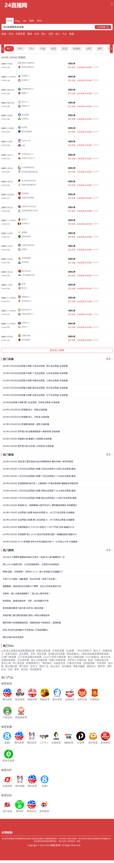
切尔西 (24, 669)
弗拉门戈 (44, 666)
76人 (64, 34)
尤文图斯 (23, 654)
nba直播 (70, 650)
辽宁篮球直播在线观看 (30, 657)
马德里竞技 (59, 663)
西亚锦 (10, 337)
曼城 (90, 660)
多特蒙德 (66, 666)
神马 (39, 20)
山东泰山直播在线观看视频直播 (17, 650)
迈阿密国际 (89, 663)
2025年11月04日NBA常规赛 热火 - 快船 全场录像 (25, 410)
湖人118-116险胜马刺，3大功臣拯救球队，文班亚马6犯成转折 (31, 564)
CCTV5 (96, 67)
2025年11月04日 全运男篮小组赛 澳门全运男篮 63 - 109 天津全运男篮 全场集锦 (38, 520)
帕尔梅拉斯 (11, 666)
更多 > (109, 359)
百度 (9, 20)
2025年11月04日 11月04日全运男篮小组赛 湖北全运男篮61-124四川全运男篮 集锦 (39, 498)
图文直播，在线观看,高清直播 (80, 67)
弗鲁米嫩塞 (79, 666)
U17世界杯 (11, 77)
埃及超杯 (10, 195)
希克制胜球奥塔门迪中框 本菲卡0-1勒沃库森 (23, 608)
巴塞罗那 (20, 34)
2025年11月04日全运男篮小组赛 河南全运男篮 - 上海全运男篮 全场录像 (35, 380)
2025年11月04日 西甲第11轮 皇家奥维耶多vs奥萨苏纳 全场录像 (31, 431)
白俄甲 (10, 142)
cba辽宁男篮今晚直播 (54, 657)
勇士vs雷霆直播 (39, 660)
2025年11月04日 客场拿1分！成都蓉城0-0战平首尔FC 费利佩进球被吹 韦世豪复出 (40, 505)
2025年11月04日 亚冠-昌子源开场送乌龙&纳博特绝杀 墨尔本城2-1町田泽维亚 (38, 461)
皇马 (11, 34)
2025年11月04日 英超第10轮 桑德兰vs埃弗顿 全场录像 (27, 439)
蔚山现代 (55, 666)
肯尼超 (10, 259)
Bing (17, 21)
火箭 (36, 34)
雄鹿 (71, 34)
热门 (9, 48)
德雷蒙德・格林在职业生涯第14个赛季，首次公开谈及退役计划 (32, 586)
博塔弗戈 (47, 663)
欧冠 (53, 48)
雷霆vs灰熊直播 (57, 660)
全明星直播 (58, 650)
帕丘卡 (97, 650)
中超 (42, 48)
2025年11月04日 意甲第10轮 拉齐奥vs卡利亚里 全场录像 (28, 446)
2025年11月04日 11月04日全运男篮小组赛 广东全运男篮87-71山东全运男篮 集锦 (39, 476)
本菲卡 (33, 666)
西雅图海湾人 (33, 663)
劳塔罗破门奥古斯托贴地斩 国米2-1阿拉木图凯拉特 (26, 615)
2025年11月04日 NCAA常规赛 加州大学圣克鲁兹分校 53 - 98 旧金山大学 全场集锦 (40, 542)
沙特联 (10, 233)
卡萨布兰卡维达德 (76, 660)
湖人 (57, 34)
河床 (10, 669)
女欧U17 (10, 155)
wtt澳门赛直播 (8, 657)
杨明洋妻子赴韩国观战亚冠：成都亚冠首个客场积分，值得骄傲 (32, 623)
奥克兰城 (6, 663)
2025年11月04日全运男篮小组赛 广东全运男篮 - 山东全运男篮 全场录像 (35, 373)
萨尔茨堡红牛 (85, 650)
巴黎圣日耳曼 (74, 663)
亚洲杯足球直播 (56, 654)
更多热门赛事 (57, 350)
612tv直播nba (92, 657)
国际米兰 (91, 666)
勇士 (43, 34)
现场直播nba (72, 654)
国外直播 (41, 654)
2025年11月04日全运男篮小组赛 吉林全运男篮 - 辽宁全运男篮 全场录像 (35, 395)
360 (24, 21)
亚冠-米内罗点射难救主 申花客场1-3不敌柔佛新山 (25, 630)
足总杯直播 (23, 660)
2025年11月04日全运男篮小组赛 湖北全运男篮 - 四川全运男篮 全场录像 (35, 388)
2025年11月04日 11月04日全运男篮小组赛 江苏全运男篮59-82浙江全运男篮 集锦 (39, 469)
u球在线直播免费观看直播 (95, 654)
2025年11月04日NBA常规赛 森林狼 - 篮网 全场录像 (26, 424)
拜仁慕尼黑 (18, 663)
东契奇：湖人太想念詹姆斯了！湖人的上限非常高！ (26, 593)
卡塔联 (10, 285)
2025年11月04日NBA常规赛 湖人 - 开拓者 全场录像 (26, 417)
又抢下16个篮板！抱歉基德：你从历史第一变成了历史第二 (30, 579)
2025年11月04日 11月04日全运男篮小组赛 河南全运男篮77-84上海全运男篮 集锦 (39, 491)
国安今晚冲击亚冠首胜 (13, 637)
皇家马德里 (11, 654)
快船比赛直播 (43, 650)
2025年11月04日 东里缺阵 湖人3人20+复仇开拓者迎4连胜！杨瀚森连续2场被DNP (40, 534)
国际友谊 (10, 90)
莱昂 (16, 669)
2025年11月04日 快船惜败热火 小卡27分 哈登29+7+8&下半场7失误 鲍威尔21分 (38, 527)
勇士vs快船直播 (76, 657)
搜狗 (31, 20)
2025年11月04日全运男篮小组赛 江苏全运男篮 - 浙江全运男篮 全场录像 (35, 366)
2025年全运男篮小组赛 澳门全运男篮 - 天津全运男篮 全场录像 (31, 402)
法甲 (89, 48)
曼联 (29, 34)
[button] (2, 48)
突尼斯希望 (36, 669)
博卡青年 (23, 666)
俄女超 (10, 168)
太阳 (50, 34)
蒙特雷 (101, 666)
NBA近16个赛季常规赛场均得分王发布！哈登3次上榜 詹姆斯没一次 (34, 557)
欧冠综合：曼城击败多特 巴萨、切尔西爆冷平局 (25, 601)
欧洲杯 (76, 48)
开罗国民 (101, 663)
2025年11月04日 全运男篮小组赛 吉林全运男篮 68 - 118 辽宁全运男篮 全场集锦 (38, 512)
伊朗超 (10, 64)
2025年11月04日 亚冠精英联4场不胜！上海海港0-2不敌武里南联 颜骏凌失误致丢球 (40, 483)
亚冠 (64, 48)
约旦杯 (10, 246)
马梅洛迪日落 (101, 660)
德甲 (100, 48)
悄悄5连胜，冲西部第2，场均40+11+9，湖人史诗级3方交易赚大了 (33, 572)
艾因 (32, 654)
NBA (20, 48)
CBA (31, 48)
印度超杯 (10, 128)
